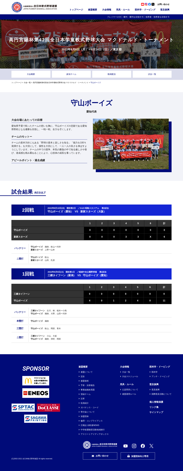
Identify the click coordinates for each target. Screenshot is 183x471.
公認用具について (130, 389)
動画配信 (112, 74)
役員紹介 (85, 403)
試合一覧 (152, 74)
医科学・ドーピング (145, 9)
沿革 (83, 398)
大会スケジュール (130, 376)
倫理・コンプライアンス (92, 421)
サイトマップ (156, 412)
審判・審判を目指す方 (133, 17)
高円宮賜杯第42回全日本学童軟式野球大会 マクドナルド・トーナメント (60, 83)
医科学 (155, 372)
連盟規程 (85, 381)
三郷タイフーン (22, 294)
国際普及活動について (162, 394)
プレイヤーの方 (114, 17)
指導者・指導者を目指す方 (158, 17)
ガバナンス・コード (90, 407)
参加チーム (71, 74)
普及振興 (164, 9)
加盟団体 (85, 416)
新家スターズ (20, 237)
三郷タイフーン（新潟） (62, 275)
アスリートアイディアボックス (95, 434)
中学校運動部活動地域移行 (93, 429)
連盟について (87, 372)
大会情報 (106, 9)
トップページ (76, 9)
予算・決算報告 (88, 385)
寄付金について (88, 412)
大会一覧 (27, 83)
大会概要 (31, 74)
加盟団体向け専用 (137, 456)
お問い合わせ (163, 4)
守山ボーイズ (20, 230)
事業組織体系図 (88, 390)
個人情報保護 (156, 402)
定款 (83, 376)
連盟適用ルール (129, 394)
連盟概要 (92, 9)
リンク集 (154, 407)
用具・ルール (123, 9)
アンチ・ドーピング (161, 376)
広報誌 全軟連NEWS (90, 425)
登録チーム (86, 394)
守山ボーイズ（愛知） (60, 211)
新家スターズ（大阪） (93, 211)
